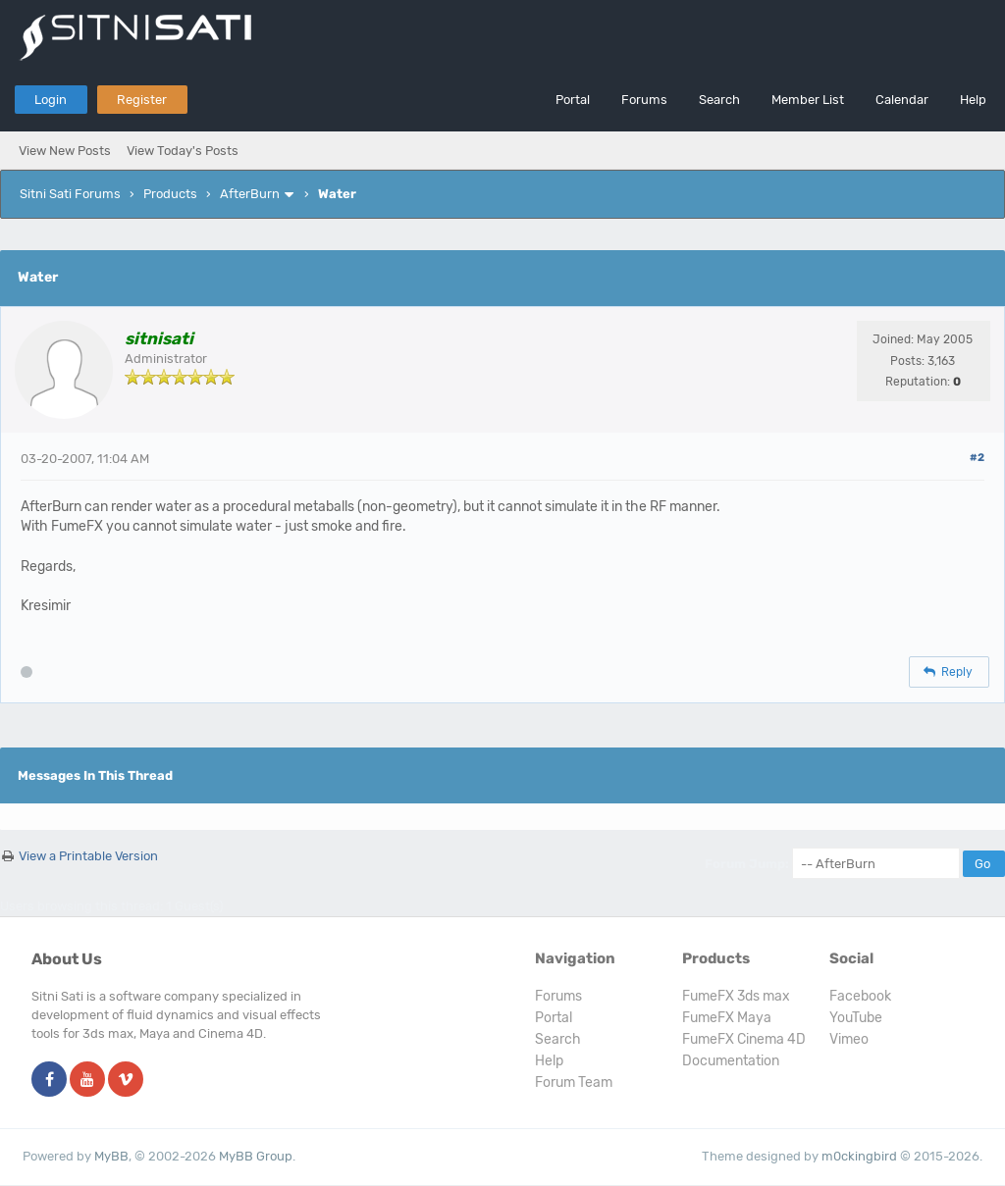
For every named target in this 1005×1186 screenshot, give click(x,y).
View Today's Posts (182, 150)
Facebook (860, 996)
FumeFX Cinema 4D (744, 1039)
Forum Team (573, 1082)
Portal (572, 99)
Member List (807, 99)
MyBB (111, 1156)
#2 (977, 457)
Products (170, 193)
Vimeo (849, 1039)
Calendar (901, 99)
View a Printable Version (88, 856)
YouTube (855, 1017)
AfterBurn (250, 193)
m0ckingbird (859, 1156)
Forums (644, 99)
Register (142, 99)
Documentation (730, 1061)
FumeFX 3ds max (736, 996)
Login (50, 99)
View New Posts (65, 150)
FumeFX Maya (726, 1017)
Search (719, 99)
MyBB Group (255, 1156)
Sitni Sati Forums (70, 193)
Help (973, 99)
